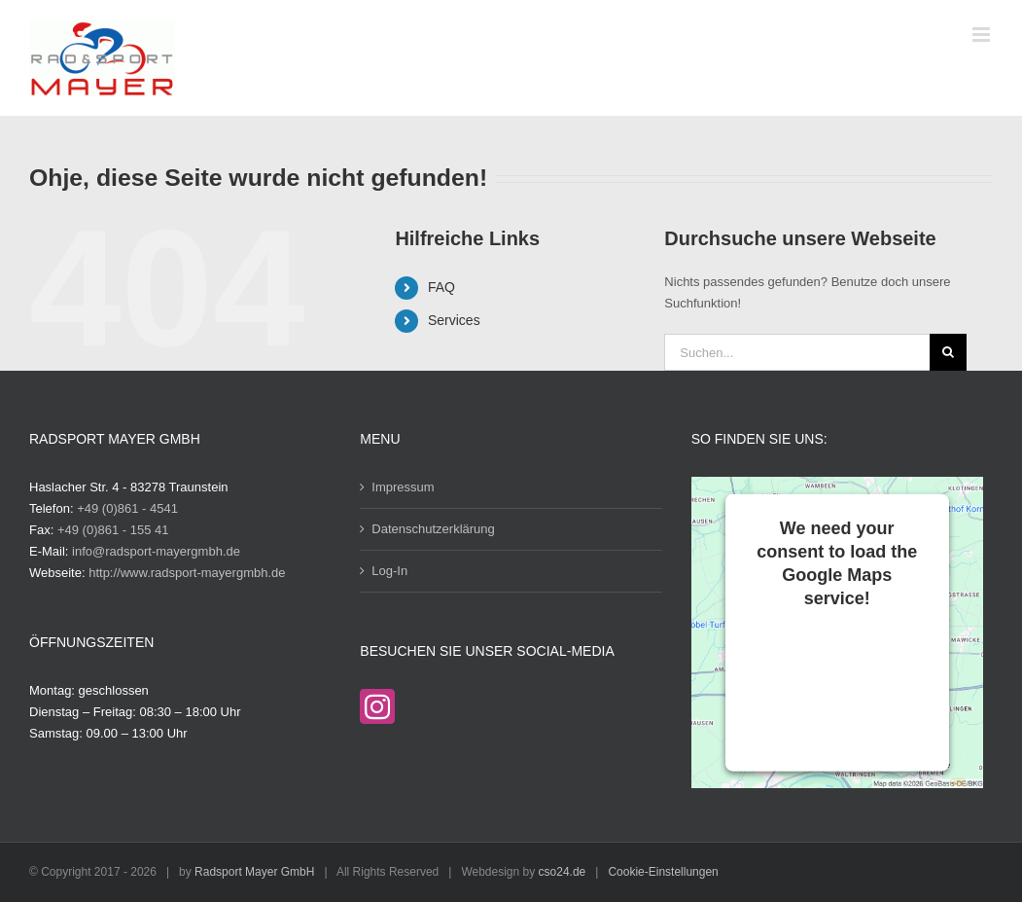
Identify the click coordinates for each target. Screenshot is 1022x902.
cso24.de (562, 872)
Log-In (389, 570)
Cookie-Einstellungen (663, 872)
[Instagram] (377, 706)
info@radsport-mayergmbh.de (156, 551)
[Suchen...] (796, 352)
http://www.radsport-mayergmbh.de (186, 572)
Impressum (402, 487)
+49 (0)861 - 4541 (127, 508)
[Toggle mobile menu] (982, 34)
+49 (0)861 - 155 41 (113, 530)
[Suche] (948, 352)
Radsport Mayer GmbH (254, 872)
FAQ (441, 287)
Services (454, 320)
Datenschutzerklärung (432, 529)
